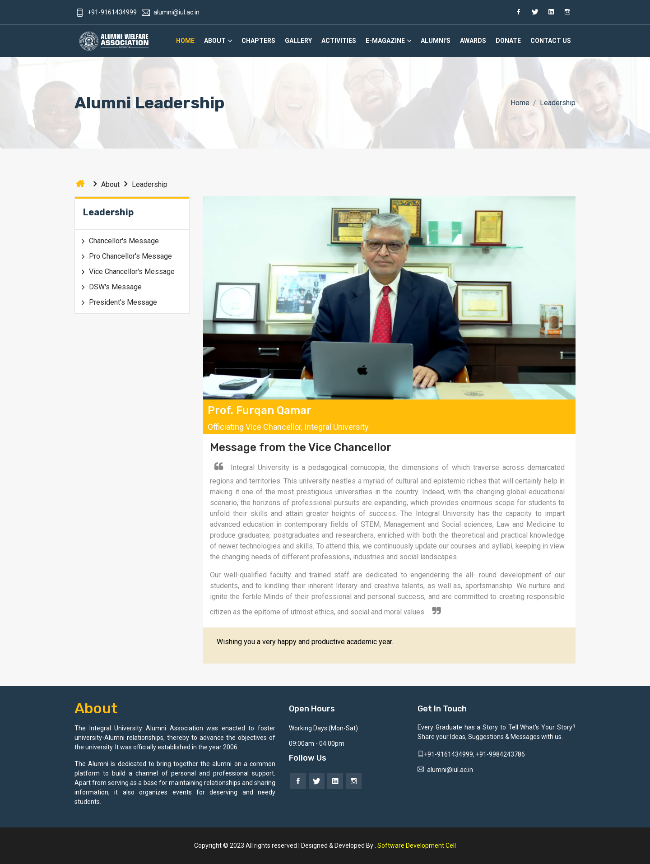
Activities (338, 40)
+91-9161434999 (106, 12)
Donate (508, 40)
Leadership (143, 184)
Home (185, 40)
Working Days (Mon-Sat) (323, 728)
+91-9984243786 (500, 754)
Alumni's (435, 40)
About (215, 40)
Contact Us (550, 40)
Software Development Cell (416, 845)
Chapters (258, 40)
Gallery (298, 40)
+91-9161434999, (447, 754)
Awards (473, 40)
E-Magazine (385, 40)
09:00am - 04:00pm (316, 743)
